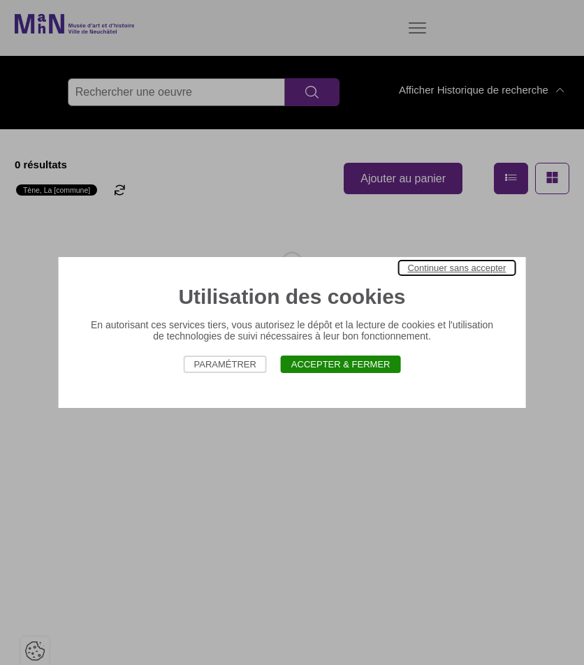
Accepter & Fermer (340, 364)
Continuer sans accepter (456, 268)
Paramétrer (225, 364)
